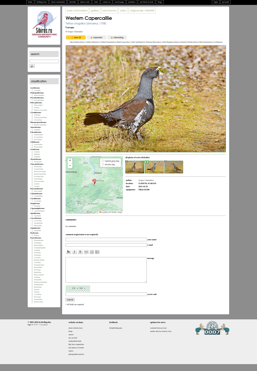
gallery (95, 10)
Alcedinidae (38, 223)
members (131, 2)
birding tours (42, 2)
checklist (72, 2)
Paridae (36, 289)
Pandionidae (38, 135)
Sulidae (36, 107)
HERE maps (116, 212)
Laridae (37, 184)
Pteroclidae (38, 191)
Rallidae (37, 154)
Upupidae (37, 230)
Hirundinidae (38, 240)
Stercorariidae (39, 181)
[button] (94, 181)
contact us (106, 2)
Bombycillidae (39, 260)
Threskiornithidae (40, 117)
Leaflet (103, 212)
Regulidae (37, 272)
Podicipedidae (39, 95)
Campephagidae (40, 248)
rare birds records (146, 2)
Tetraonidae (38, 144)
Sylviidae (37, 270)
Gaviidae (37, 90)
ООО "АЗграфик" (41, 329)
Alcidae (37, 186)
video (96, 2)
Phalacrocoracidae (40, 110)
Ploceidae (37, 297)
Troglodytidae (39, 265)
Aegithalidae (38, 284)
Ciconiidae (38, 120)
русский (225, 2)
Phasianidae (38, 147)
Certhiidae (37, 294)
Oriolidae (37, 253)
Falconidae (38, 139)
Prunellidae (38, 267)
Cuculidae (37, 201)
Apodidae (37, 216)
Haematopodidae (40, 174)
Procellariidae (39, 100)
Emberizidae (38, 302)
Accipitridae (38, 137)
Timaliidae (38, 280)
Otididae (37, 157)
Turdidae (37, 277)
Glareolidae (38, 179)
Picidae (36, 235)
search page (119, 2)
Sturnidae (37, 255)
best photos (109, 10)
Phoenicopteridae (40, 125)
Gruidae (37, 152)
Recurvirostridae (40, 171)
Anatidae (37, 130)
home (30, 2)
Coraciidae (38, 221)
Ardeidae (37, 115)
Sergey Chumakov (75, 31)
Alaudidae (37, 243)
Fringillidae (38, 299)
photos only (84, 2)
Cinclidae (37, 262)
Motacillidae (38, 245)
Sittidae (37, 292)
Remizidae (38, 287)
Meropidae (38, 225)
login (216, 2)
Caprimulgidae (39, 211)
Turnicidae (38, 162)
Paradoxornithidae (40, 282)
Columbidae (38, 196)
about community (58, 2)
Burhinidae (38, 166)
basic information (77, 10)
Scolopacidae (39, 176)
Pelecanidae (38, 105)
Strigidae (37, 206)
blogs (160, 2)
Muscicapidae (39, 275)
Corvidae (37, 257)
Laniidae (37, 250)
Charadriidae (38, 169)
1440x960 (142, 10)
